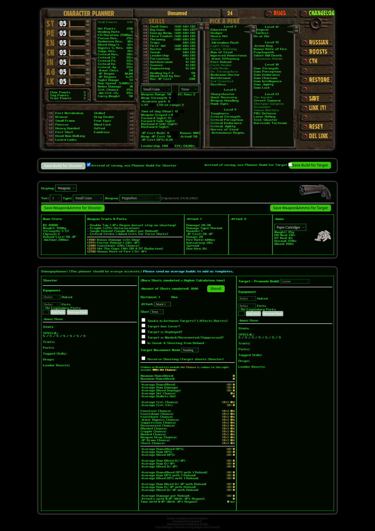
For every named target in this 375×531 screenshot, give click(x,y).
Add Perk (58, 312)
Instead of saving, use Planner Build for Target (245, 165)
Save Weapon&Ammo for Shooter (72, 207)
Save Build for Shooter (63, 165)
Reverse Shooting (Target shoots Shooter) (185, 359)
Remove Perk (77, 312)
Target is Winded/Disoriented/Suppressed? (185, 337)
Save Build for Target (310, 165)
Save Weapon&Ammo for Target (300, 207)
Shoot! (215, 288)
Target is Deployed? (164, 332)
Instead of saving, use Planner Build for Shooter (133, 165)
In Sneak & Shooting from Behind (175, 343)
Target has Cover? (163, 326)
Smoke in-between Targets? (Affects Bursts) (187, 320)
